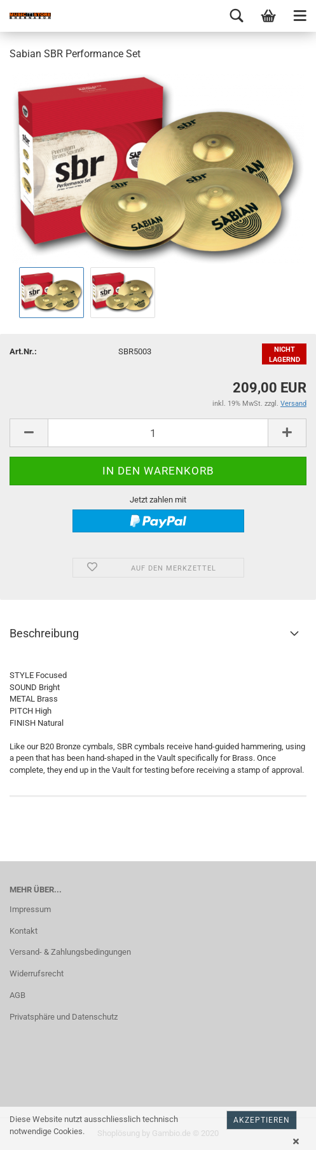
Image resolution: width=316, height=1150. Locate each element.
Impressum (30, 909)
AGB (17, 995)
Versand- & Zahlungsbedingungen (70, 952)
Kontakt (24, 931)
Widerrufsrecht (37, 973)
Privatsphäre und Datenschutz (64, 1017)
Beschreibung (44, 633)
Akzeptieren (261, 1120)
